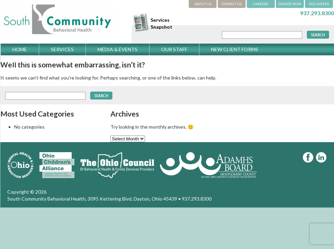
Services (62, 49)
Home (19, 49)
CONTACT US (232, 4)
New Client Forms (234, 49)
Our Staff (174, 49)
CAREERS (260, 4)
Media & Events (117, 49)
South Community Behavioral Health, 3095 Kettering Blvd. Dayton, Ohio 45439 (92, 199)
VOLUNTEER (319, 4)
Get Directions (33, 61)
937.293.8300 (317, 13)
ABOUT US (202, 4)
